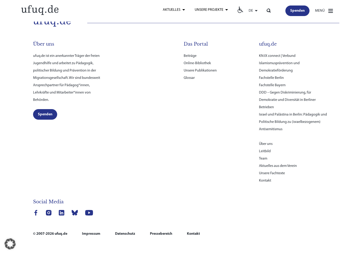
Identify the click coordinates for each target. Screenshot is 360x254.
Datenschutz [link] (125, 234)
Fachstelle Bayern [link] (272, 85)
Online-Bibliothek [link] (197, 63)
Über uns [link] (266, 144)
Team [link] (263, 158)
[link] (39, 9)
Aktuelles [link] (171, 10)
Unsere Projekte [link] (209, 10)
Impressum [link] (91, 234)
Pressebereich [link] (161, 234)
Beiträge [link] (190, 56)
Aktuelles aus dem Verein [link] (278, 166)
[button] (10, 244)
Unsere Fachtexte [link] (272, 173)
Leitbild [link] (265, 151)
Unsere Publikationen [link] (200, 70)
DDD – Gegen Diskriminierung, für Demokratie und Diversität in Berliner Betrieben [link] (287, 100)
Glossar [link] (189, 78)
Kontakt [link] (265, 180)
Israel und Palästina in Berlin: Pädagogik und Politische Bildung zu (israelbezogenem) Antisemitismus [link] (293, 122)
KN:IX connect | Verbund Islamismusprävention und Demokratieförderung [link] (279, 63)
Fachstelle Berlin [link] (271, 78)
